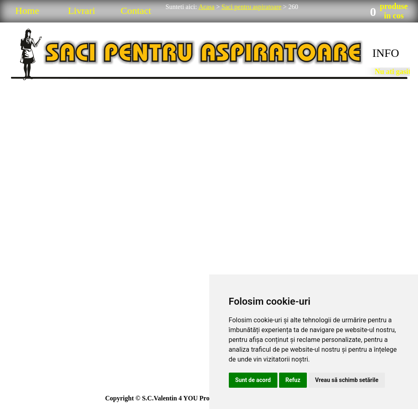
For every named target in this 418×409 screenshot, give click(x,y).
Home (27, 10)
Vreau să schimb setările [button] (346, 380)
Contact (136, 10)
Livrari (81, 10)
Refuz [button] (293, 380)
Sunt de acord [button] (253, 380)
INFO (385, 53)
